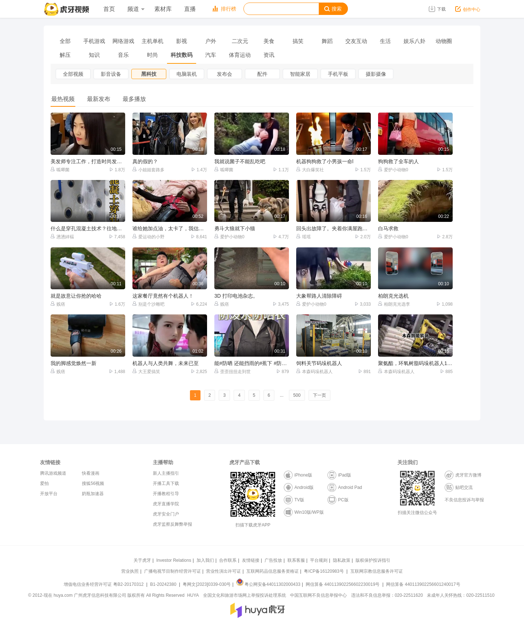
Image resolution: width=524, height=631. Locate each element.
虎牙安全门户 (166, 514)
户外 (210, 41)
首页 (109, 9)
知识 (94, 55)
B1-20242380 (164, 584)
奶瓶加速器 (93, 493)
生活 (385, 41)
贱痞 (58, 304)
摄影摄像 (376, 74)
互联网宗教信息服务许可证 (376, 571)
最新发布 (98, 99)
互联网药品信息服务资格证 (272, 571)
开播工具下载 (166, 483)
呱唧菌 (60, 169)
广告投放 (273, 560)
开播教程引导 (166, 493)
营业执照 (130, 571)
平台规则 (319, 560)
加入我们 (205, 560)
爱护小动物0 (393, 169)
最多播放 (134, 99)
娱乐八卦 (414, 41)
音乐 (123, 55)
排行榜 (224, 9)
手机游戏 (94, 41)
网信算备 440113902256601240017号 (423, 584)
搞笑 (298, 41)
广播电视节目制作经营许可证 (172, 571)
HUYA (193, 595)
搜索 (333, 9)
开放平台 (48, 493)
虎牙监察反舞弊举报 (172, 524)
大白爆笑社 (310, 169)
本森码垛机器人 (314, 371)
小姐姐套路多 (148, 169)
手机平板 (338, 74)
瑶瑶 (303, 236)
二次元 (240, 41)
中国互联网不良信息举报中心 (318, 595)
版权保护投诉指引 (373, 560)
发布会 (224, 74)
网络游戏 (123, 41)
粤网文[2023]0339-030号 (207, 584)
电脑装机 (186, 74)
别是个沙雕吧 (148, 304)
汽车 (210, 55)
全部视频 (73, 74)
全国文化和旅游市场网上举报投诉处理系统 (244, 595)
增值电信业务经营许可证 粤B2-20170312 (104, 584)
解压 (65, 55)
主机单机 (152, 41)
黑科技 (148, 74)
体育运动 (240, 55)
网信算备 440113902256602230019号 (343, 584)
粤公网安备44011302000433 (268, 584)
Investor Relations (173, 560)
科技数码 (181, 55)
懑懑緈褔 (62, 236)
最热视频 (63, 99)
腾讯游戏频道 (53, 473)
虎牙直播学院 (166, 503)
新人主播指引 (166, 473)
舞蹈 (327, 41)
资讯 (268, 55)
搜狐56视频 (93, 483)
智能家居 (300, 74)
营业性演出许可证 (223, 571)
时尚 (152, 55)
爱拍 (44, 483)
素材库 (163, 9)
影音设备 (111, 74)
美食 (268, 41)
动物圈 (444, 41)
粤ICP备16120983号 (324, 571)
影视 (181, 41)
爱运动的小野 (148, 236)
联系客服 (296, 560)
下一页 (319, 395)
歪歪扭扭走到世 (232, 371)
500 (297, 395)
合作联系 (228, 560)
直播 (190, 9)
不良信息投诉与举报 (464, 499)
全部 (65, 41)
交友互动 (356, 41)
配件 (262, 74)
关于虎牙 (142, 560)
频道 (135, 9)
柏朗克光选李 (394, 304)
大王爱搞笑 (146, 371)
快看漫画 (90, 473)
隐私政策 (341, 560)
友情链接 (250, 560)
